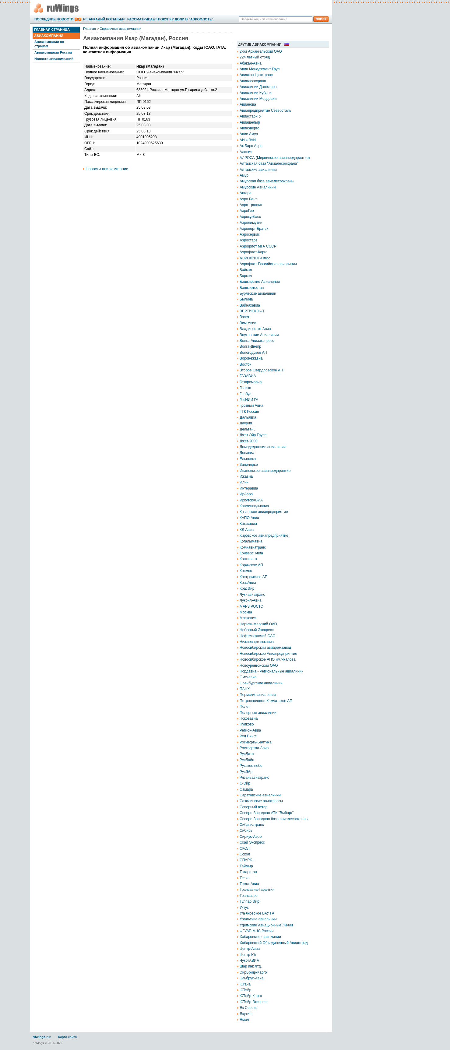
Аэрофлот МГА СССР (258, 246)
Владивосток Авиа (255, 329)
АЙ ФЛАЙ (248, 140)
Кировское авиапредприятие (264, 535)
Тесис (244, 878)
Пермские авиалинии (258, 695)
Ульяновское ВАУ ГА (257, 913)
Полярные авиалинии (258, 713)
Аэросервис (250, 234)
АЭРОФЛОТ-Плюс (255, 258)
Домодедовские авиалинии (263, 447)
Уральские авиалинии (258, 919)
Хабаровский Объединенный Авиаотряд (274, 943)
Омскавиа (248, 677)
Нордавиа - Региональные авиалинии (272, 671)
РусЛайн (247, 760)
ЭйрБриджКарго (253, 972)
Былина (246, 299)
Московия (248, 618)
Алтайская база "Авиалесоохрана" (269, 163)
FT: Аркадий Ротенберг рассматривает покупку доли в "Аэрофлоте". (148, 19)
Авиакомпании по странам (49, 43)
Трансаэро (249, 896)
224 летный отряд (255, 57)
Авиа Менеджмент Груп (259, 69)
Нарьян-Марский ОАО (258, 624)
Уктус (244, 907)
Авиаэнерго (249, 128)
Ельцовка (248, 459)
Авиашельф (250, 122)
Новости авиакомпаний (53, 59)
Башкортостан (252, 288)
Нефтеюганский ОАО (258, 636)
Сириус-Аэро (251, 836)
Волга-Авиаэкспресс (257, 341)
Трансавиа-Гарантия (257, 889)
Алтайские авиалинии (258, 169)
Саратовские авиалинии (260, 795)
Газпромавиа (251, 382)
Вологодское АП (253, 352)
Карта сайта (67, 1037)
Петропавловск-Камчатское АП (266, 701)
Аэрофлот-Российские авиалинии (268, 264)
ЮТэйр (245, 990)
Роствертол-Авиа (254, 748)
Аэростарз (248, 240)
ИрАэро (246, 494)
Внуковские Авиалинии (259, 335)
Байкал (246, 270)
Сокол (245, 854)
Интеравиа (249, 488)
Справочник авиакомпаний (120, 28)
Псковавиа (249, 718)
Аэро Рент (248, 199)
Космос (246, 571)
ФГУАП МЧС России (257, 931)
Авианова (248, 104)
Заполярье (249, 464)
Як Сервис (248, 1008)
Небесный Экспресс (257, 630)
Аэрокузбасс (250, 217)
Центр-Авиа (250, 948)
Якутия (245, 1014)
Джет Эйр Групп (253, 435)
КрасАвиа (248, 583)
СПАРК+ (247, 860)
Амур (244, 175)
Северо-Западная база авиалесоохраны (274, 819)
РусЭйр (246, 772)
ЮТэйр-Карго (251, 996)
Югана (245, 984)
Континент (248, 559)
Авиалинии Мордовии (258, 99)
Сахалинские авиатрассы (261, 801)
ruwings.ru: (42, 1037)
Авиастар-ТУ (250, 116)
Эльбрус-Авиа (252, 978)
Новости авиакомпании (107, 169)
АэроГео (247, 211)
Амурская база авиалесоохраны (267, 181)
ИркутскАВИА (251, 500)
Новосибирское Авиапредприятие (268, 653)
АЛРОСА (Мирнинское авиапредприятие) (275, 158)
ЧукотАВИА (249, 960)
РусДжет (247, 754)
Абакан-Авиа (251, 63)
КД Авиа (247, 530)
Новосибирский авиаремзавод (265, 647)
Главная (89, 28)
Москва (246, 612)
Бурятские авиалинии (258, 293)
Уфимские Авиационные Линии (266, 925)
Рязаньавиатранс (254, 777)
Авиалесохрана (253, 81)
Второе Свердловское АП (261, 370)
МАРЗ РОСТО (251, 606)
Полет (245, 706)
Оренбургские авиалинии (261, 683)
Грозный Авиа (251, 405)
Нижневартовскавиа (257, 642)
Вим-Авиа (248, 323)
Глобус (245, 394)
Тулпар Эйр (249, 901)
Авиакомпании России (53, 52)
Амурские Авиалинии (258, 187)
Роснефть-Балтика (256, 742)
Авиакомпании (48, 35)
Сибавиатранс (252, 825)
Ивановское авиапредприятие (265, 471)
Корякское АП (251, 565)
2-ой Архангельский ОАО (261, 51)
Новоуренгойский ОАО (259, 665)
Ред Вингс (248, 736)
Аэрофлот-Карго (254, 252)
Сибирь (246, 830)
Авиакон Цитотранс (256, 75)
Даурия (246, 423)
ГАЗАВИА (248, 376)
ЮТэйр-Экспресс (254, 1002)
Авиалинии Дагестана (258, 87)
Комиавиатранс (253, 547)
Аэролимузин (251, 222)
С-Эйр (245, 783)
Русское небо (251, 766)
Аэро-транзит (251, 205)
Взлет (244, 317)
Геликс (245, 388)
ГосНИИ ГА (249, 400)
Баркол (246, 276)
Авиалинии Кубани (256, 93)
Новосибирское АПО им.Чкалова (268, 659)
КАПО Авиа (249, 518)
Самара (246, 789)
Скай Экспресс (252, 842)
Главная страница (52, 29)
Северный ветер (253, 807)
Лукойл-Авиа (251, 600)
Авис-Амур (249, 134)
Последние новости (53, 19)
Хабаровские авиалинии (260, 937)
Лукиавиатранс (252, 594)
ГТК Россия (249, 411)
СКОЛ (245, 848)
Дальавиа (248, 417)
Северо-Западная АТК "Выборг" (267, 813)
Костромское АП (253, 577)
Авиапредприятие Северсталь (265, 110)
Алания (246, 152)
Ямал (244, 1019)
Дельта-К (247, 429)
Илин (244, 482)
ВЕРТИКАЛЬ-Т (252, 311)
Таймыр (246, 866)
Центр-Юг (248, 955)
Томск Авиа (249, 884)
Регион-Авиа (250, 730)
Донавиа (247, 453)
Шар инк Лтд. (251, 966)
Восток (245, 364)
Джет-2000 (249, 441)
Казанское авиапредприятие (264, 512)
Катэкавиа (248, 523)
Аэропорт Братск (254, 229)
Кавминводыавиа (254, 506)
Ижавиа (246, 476)
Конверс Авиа (251, 553)
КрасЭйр (247, 588)
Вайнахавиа (250, 305)
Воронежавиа (251, 358)
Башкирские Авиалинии (260, 281)
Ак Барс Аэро (251, 146)
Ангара (245, 193)
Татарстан (248, 872)
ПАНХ (245, 689)
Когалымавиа (251, 541)
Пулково (247, 724)
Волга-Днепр (250, 346)
